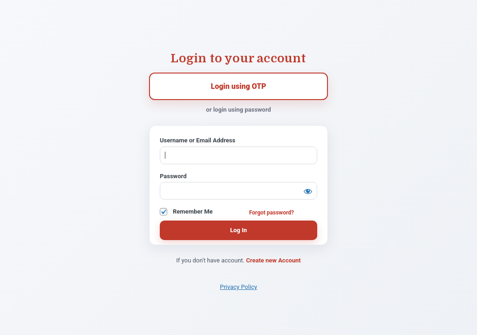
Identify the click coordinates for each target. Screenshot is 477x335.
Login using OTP (238, 86)
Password (173, 176)
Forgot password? (271, 212)
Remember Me (193, 211)
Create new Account (273, 260)
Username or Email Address (197, 140)
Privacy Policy (238, 286)
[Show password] (308, 191)
